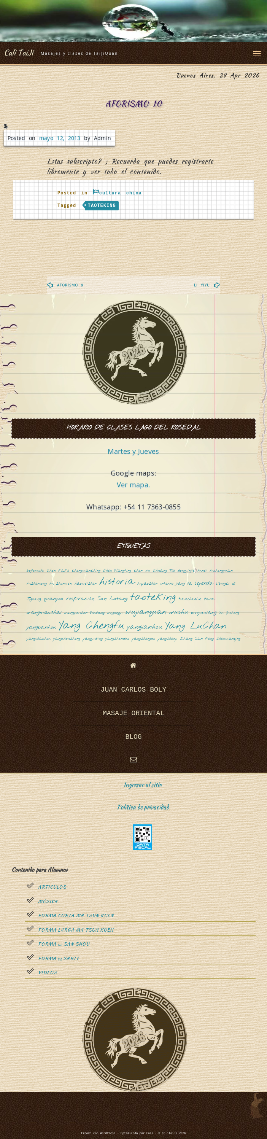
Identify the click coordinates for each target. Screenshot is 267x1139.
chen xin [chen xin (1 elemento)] (142, 570)
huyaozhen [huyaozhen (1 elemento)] (147, 583)
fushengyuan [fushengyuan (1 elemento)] (221, 570)
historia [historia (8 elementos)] (117, 582)
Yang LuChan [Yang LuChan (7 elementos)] (196, 626)
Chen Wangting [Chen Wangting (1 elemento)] (117, 570)
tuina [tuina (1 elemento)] (209, 599)
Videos (47, 972)
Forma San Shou (63, 944)
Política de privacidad (143, 807)
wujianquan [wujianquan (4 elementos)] (146, 612)
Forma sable (58, 958)
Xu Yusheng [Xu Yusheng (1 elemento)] (229, 613)
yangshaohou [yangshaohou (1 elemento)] (39, 638)
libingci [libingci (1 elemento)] (222, 583)
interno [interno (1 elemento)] (166, 583)
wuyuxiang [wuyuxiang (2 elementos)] (203, 612)
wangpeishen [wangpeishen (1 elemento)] (75, 613)
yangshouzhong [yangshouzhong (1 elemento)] (66, 638)
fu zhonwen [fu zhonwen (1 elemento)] (60, 583)
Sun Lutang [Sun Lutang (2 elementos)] (112, 599)
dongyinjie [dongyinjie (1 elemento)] (186, 570)
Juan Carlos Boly (134, 690)
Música (48, 901)
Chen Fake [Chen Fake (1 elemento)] (58, 570)
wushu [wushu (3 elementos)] (178, 612)
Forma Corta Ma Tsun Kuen (76, 915)
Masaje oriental (133, 713)
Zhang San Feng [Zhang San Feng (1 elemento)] (197, 638)
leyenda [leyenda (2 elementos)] (204, 583)
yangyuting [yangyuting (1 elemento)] (93, 638)
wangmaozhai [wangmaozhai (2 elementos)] (44, 612)
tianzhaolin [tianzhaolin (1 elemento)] (189, 599)
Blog (133, 737)
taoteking (102, 205)
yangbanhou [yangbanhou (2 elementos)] (41, 627)
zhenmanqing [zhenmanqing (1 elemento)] (228, 638)
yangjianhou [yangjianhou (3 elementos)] (144, 627)
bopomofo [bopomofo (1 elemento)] (35, 570)
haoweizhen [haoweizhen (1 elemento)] (86, 583)
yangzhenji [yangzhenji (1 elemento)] (167, 638)
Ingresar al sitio (143, 784)
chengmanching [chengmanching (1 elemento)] (86, 570)
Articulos (52, 887)
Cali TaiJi (18, 52)
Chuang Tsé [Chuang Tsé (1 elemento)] (164, 570)
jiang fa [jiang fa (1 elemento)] (184, 583)
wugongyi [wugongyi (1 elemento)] (115, 613)
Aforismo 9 (70, 285)
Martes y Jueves (133, 451)
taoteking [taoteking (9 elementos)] (153, 598)
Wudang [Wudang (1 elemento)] (97, 613)
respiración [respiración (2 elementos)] (80, 599)
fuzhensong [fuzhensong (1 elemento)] (37, 583)
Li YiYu (202, 285)
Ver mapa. (133, 484)
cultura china (120, 193)
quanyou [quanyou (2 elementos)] (54, 599)
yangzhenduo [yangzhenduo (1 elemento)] (117, 638)
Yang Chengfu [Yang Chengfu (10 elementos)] (91, 626)
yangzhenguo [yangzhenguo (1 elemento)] (143, 638)
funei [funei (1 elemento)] (202, 570)
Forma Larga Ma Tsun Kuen (75, 930)
